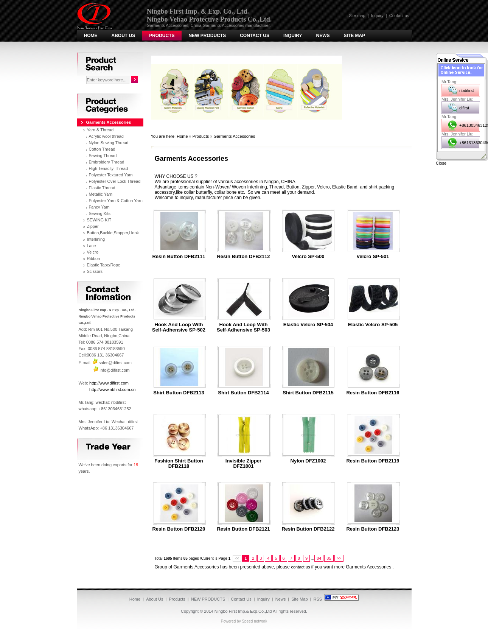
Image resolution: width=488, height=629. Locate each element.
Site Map (354, 35)
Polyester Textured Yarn (111, 175)
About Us (123, 35)
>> (339, 558)
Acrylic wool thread (106, 136)
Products (161, 35)
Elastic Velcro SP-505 (373, 324)
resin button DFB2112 (243, 256)
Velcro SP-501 (373, 256)
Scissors (95, 271)
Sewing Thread (103, 155)
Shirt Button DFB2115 (308, 392)
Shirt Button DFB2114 (243, 392)
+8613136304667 (469, 142)
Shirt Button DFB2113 (178, 392)
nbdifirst (466, 90)
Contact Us (254, 35)
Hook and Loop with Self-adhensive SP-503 (243, 327)
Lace (91, 245)
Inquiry (377, 15)
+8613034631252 (469, 125)
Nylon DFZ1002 (308, 461)
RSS (318, 599)
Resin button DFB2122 (307, 529)
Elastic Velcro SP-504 (308, 324)
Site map (357, 15)
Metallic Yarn (101, 194)
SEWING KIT (99, 220)
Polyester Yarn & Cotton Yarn (116, 200)
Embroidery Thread (106, 162)
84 (319, 558)
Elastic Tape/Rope (103, 265)
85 (328, 558)
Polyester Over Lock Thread (115, 181)
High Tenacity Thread (108, 168)
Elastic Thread (102, 187)
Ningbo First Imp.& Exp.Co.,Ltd (243, 611)
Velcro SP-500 (308, 256)
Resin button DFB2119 (372, 461)
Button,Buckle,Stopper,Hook (113, 232)
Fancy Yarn (99, 207)
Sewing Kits (99, 213)
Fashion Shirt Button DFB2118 (178, 463)
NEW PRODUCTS (207, 35)
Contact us (399, 15)
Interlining (96, 239)
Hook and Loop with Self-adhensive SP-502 (178, 327)
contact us (300, 567)
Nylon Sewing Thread (109, 142)
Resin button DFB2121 (243, 529)
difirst (464, 108)
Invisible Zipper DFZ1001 (243, 463)
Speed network (254, 621)
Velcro (93, 252)
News (323, 35)
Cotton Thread (102, 149)
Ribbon (93, 258)
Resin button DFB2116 (372, 392)
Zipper (93, 226)
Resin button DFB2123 (372, 529)
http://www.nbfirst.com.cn (112, 389)
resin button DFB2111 (178, 256)
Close (441, 163)
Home (91, 35)
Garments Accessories (234, 136)
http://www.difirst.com (109, 383)
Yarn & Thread (100, 130)
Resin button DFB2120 (178, 529)
